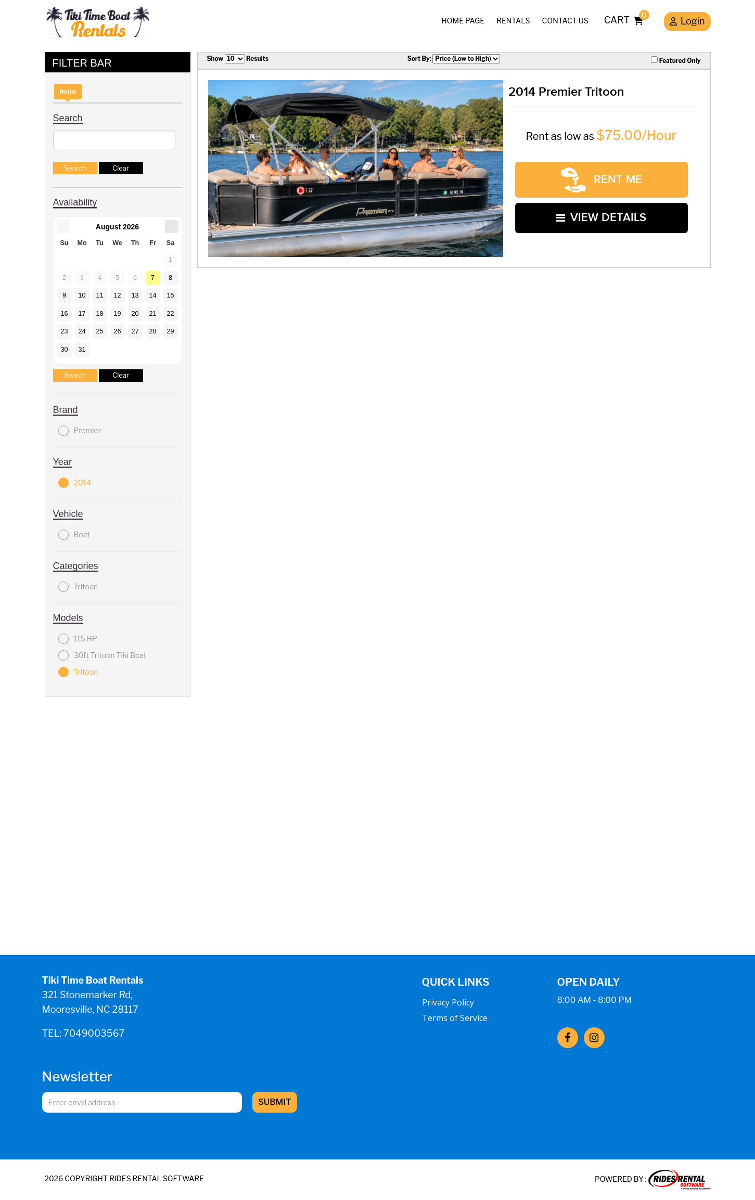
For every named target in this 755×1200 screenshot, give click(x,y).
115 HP (77, 639)
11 (99, 295)
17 (81, 313)
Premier (79, 430)
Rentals (513, 20)
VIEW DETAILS (601, 218)
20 (134, 313)
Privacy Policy (448, 1002)
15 (170, 295)
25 (99, 331)
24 (81, 331)
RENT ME (601, 179)
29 (170, 331)
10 (81, 295)
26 (117, 331)
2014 (75, 483)
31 (81, 349)
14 (152, 295)
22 (170, 313)
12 (117, 295)
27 (134, 331)
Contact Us (565, 20)
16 (64, 313)
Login (687, 22)
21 (152, 313)
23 (64, 331)
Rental (68, 91)
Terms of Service (455, 1018)
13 (134, 295)
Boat (74, 535)
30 (64, 349)
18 (99, 313)
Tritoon (78, 587)
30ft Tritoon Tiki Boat (102, 655)
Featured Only (675, 60)
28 (152, 331)
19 (117, 313)
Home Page (463, 20)
